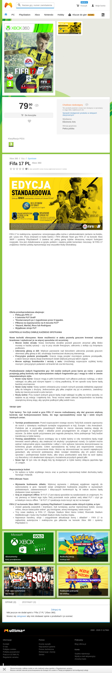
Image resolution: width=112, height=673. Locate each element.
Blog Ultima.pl (80, 644)
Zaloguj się (56, 609)
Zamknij (4, 669)
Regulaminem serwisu (64, 668)
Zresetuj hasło (80, 659)
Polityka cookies (9, 649)
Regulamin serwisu (10, 657)
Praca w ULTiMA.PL (11, 655)
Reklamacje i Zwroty (47, 652)
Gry (23, 158)
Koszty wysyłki (45, 644)
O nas (5, 647)
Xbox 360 (13, 158)
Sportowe (32, 158)
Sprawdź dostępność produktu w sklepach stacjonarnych (80, 114)
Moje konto (98, 5)
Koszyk (82, 5)
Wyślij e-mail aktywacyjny (85, 656)
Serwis (41, 655)
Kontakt (6, 644)
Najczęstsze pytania (47, 647)
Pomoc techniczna (46, 649)
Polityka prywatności (11, 652)
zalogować (21, 616)
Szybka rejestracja (82, 654)
